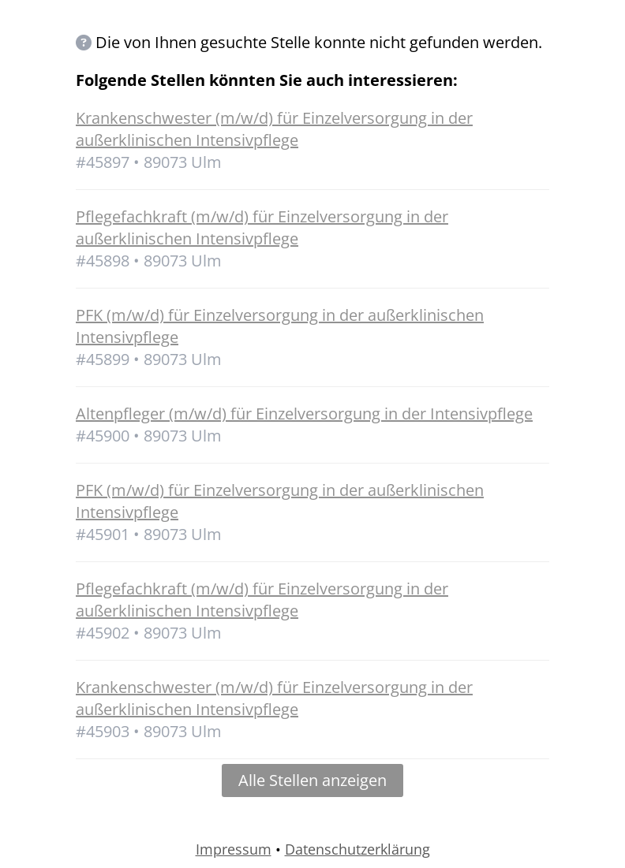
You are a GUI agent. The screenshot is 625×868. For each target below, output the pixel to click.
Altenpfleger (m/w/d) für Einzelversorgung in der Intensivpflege (304, 413)
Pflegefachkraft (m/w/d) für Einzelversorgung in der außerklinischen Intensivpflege (262, 227)
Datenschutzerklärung (357, 849)
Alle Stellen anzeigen (312, 780)
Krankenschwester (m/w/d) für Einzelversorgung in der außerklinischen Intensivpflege (274, 129)
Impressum (233, 849)
